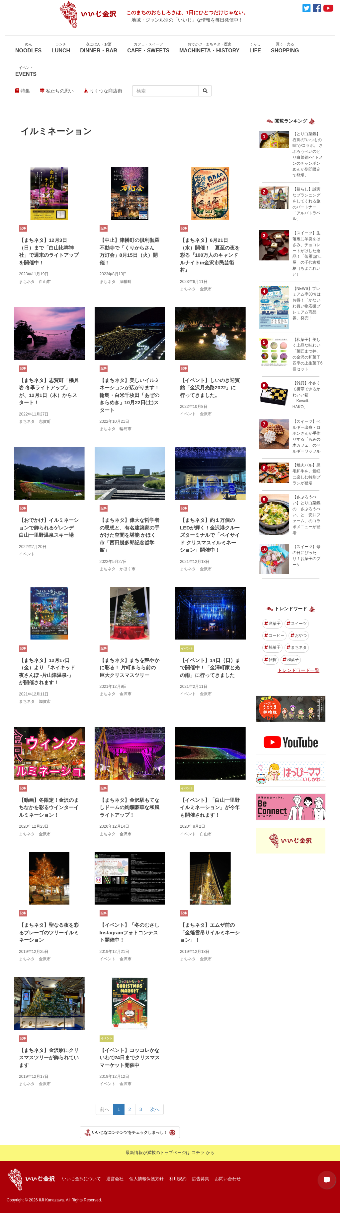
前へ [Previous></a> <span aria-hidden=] (104, 1109)
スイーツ (297, 623)
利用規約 (178, 1178)
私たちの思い (57, 90)
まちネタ (297, 647)
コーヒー (274, 635)
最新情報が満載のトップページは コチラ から (170, 1152)
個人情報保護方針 (146, 1178)
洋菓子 (272, 623)
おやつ (299, 635)
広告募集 (200, 1178)
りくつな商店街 (103, 90)
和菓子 (291, 659)
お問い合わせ (228, 1178)
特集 (22, 90)
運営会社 (115, 1178)
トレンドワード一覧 (298, 670)
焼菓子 (272, 647)
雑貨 (270, 659)
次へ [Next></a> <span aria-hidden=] (154, 1109)
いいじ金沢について (81, 1178)
